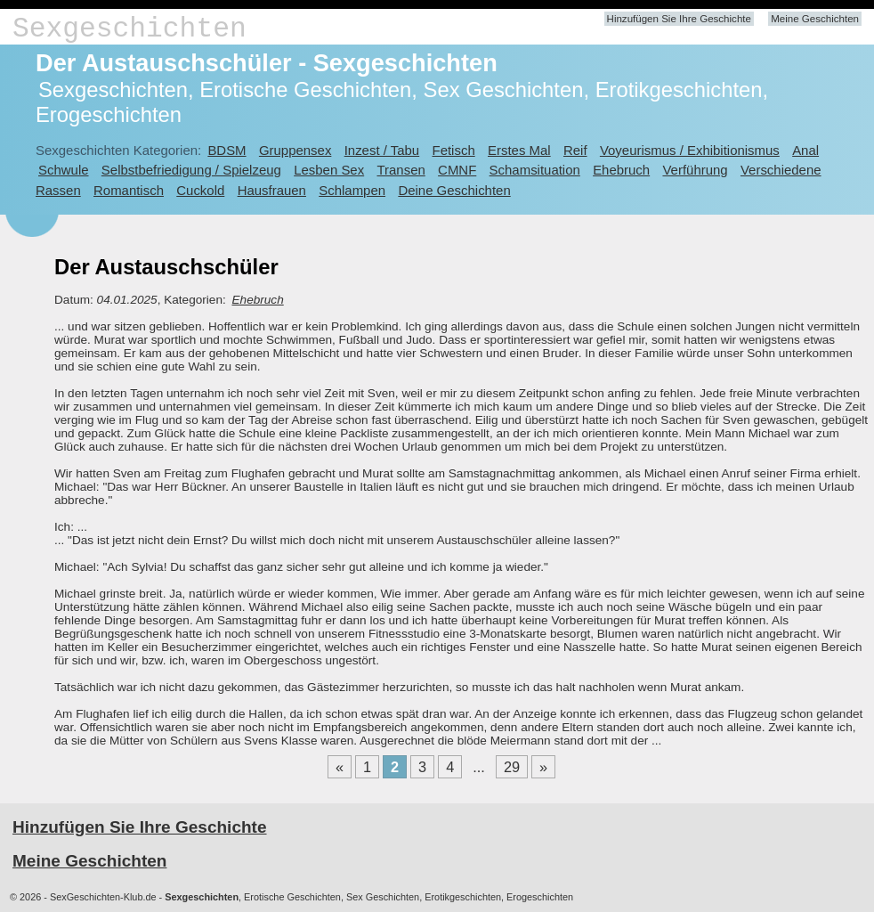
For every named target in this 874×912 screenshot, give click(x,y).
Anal (805, 150)
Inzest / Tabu (382, 150)
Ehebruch (621, 169)
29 (512, 767)
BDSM (226, 150)
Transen (400, 169)
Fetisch (454, 150)
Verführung (694, 169)
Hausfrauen (272, 190)
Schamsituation (535, 169)
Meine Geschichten (815, 18)
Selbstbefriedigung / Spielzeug (191, 169)
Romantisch (128, 190)
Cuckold (200, 190)
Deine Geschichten (454, 190)
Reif (575, 150)
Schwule (63, 169)
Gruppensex (295, 150)
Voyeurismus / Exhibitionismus (690, 150)
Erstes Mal (519, 150)
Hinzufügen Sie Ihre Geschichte (679, 18)
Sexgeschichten (129, 29)
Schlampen (352, 190)
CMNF (457, 169)
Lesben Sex (329, 169)
